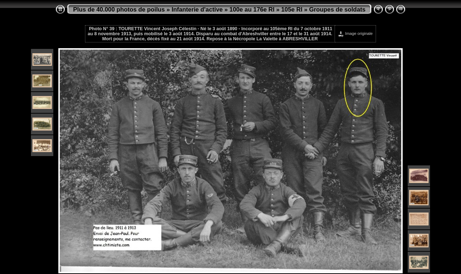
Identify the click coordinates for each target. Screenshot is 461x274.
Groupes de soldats (337, 9)
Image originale (355, 33)
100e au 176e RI (251, 9)
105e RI (292, 9)
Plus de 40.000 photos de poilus (119, 9)
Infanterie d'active (197, 9)
